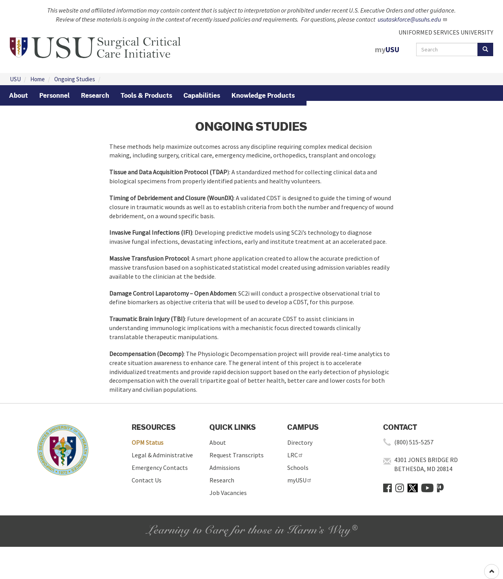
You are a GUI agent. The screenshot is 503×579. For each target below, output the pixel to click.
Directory (299, 442)
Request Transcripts (236, 455)
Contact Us (147, 480)
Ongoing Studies (74, 79)
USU (15, 79)
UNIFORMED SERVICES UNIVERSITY (445, 32)
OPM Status (147, 442)
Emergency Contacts (160, 467)
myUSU (299, 480)
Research (221, 480)
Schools (297, 467)
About (217, 442)
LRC (295, 455)
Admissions (224, 467)
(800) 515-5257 (413, 442)
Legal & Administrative (162, 455)
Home (37, 79)
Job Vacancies (228, 493)
